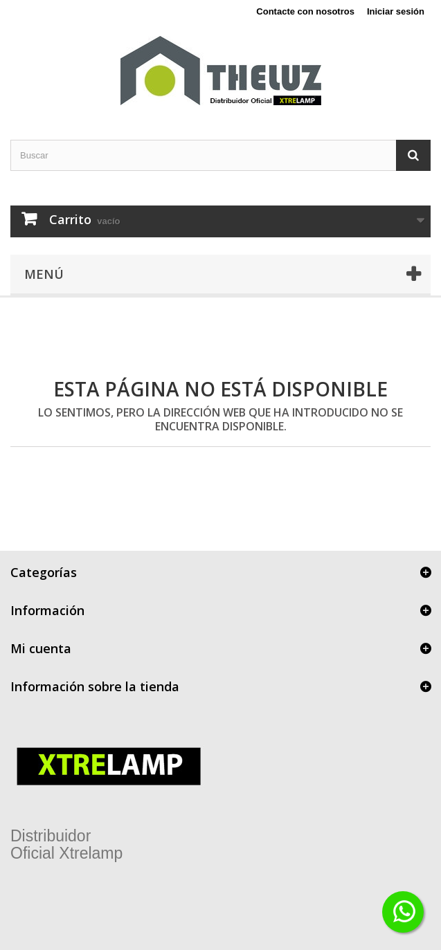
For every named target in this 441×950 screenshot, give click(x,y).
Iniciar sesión (395, 11)
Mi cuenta (40, 648)
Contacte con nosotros (305, 11)
